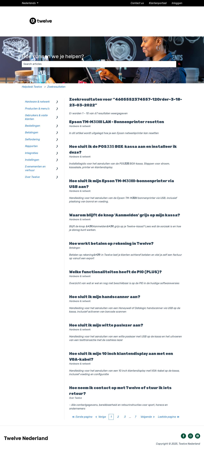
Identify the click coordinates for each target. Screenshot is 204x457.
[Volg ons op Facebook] (183, 436)
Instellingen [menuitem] (32, 159)
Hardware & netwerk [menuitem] (37, 101)
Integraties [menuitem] (31, 153)
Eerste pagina (82, 416)
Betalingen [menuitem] (31, 132)
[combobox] (99, 64)
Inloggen (177, 3)
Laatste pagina (168, 416)
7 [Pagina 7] (135, 416)
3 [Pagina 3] (125, 416)
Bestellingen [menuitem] (32, 125)
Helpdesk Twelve (32, 86)
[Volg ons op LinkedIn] (197, 436)
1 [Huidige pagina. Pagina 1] (111, 416)
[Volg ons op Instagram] (190, 436)
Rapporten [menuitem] (31, 146)
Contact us (137, 3)
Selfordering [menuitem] (32, 139)
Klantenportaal (158, 3)
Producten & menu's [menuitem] (37, 108)
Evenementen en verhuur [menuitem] (35, 168)
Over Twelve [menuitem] (32, 176)
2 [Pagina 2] (118, 416)
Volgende (148, 416)
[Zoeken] (179, 64)
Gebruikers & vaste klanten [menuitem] (36, 117)
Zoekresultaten (56, 86)
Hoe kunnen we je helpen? (53, 56)
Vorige (100, 416)
